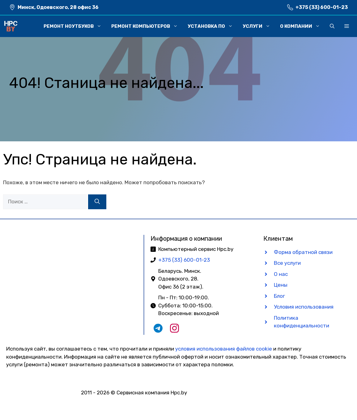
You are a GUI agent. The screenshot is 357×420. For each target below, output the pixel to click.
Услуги (259, 26)
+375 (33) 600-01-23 (321, 7)
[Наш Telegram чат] (158, 331)
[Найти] (97, 201)
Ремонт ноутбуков (75, 26)
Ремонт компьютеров (147, 26)
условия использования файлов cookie (223, 349)
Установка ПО (213, 26)
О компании (302, 26)
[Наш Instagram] (174, 331)
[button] (332, 26)
